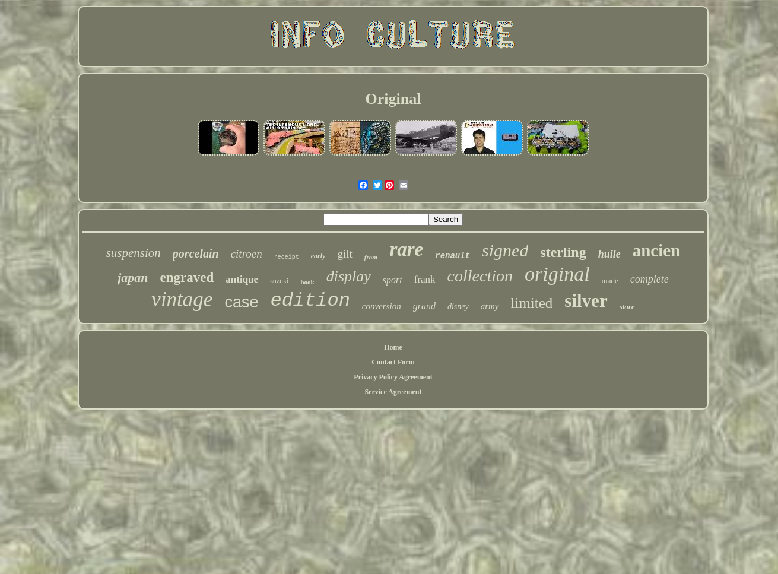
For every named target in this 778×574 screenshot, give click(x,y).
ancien (657, 250)
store (627, 306)
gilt (344, 254)
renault (452, 256)
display (348, 276)
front (371, 257)
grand (424, 306)
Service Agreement (392, 392)
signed (505, 250)
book (307, 282)
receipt (286, 257)
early (318, 256)
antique (242, 279)
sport (392, 280)
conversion (381, 306)
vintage (181, 299)
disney (458, 306)
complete (649, 279)
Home (393, 347)
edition (310, 301)
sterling (563, 252)
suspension (133, 253)
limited (532, 303)
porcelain (196, 253)
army (490, 306)
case (241, 302)
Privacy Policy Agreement (393, 377)
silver (585, 300)
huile (609, 254)
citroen (246, 254)
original (557, 274)
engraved (187, 277)
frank (425, 279)
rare (406, 249)
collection (480, 276)
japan (133, 277)
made (610, 280)
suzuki (279, 281)
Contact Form (392, 362)
